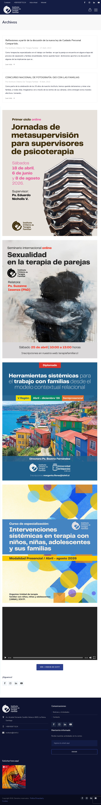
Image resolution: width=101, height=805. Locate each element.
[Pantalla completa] (94, 657)
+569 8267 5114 (20, 3)
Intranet (43, 3)
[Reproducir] (5, 657)
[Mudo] (90, 657)
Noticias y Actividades (61, 712)
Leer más (8, 64)
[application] (49, 633)
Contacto (7, 3)
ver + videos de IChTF (50, 667)
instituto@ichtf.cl (12, 733)
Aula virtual (33, 3)
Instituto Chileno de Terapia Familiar (23, 48)
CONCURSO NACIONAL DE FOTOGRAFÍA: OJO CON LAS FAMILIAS (42, 77)
